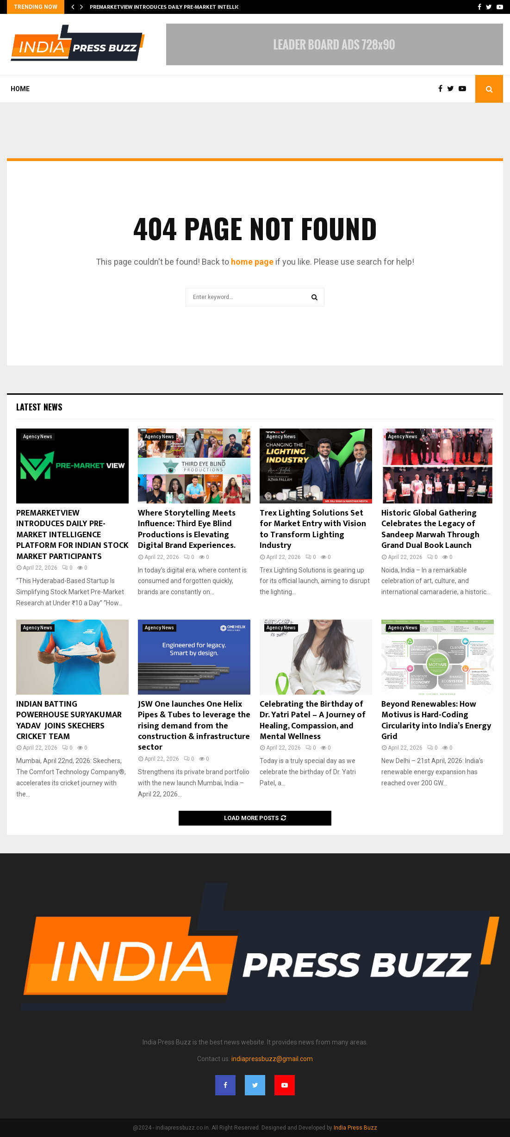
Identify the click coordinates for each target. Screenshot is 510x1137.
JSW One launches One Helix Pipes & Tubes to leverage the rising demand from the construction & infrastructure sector (194, 726)
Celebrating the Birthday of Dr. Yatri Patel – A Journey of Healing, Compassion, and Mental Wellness (313, 720)
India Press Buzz (355, 1128)
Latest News (39, 407)
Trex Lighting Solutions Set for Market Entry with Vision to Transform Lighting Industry (313, 529)
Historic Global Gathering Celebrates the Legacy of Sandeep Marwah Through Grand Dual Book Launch (430, 529)
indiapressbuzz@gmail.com (272, 1058)
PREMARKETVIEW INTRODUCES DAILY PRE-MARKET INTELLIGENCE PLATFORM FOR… (193, 7)
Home (20, 89)
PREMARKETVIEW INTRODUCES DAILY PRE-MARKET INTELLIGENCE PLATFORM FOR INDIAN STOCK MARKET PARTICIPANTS (72, 535)
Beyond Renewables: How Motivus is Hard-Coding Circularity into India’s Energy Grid (436, 720)
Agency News (37, 436)
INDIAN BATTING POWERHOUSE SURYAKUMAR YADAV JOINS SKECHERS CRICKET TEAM (69, 720)
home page (252, 262)
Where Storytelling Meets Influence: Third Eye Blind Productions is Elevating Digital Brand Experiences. (187, 529)
